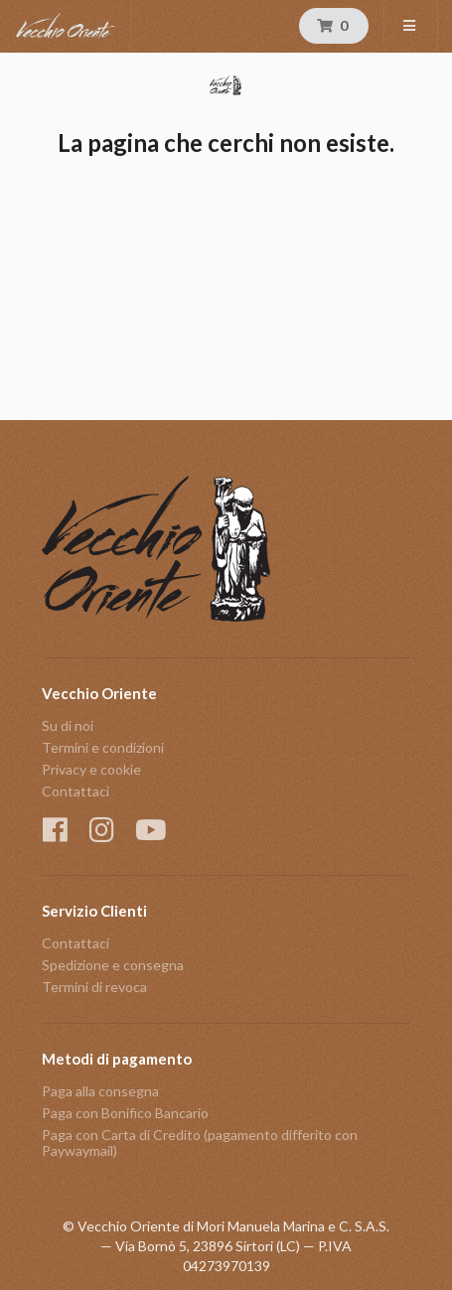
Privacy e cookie (91, 769)
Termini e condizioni (103, 747)
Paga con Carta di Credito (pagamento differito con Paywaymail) (200, 1142)
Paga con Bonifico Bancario (125, 1112)
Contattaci (75, 791)
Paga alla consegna (100, 1091)
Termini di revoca (94, 986)
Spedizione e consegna (113, 964)
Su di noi (67, 726)
